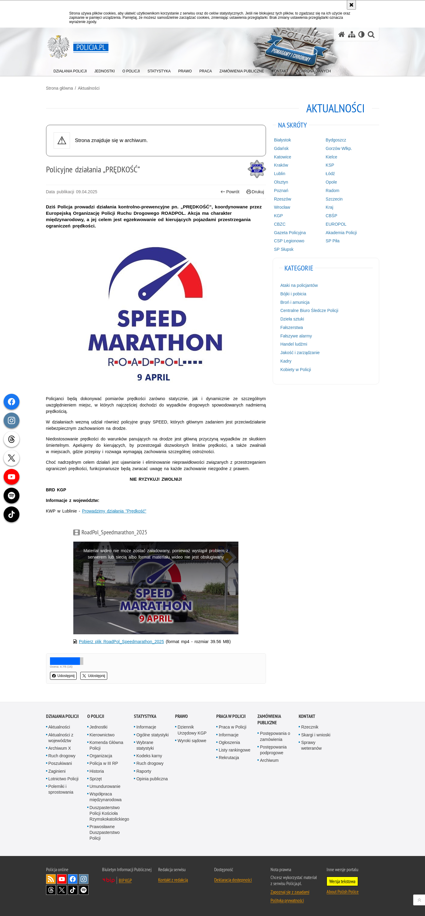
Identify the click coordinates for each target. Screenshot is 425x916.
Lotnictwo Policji (63, 778)
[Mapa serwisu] (351, 34)
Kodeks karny (149, 755)
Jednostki (99, 727)
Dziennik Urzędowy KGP (192, 730)
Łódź (330, 173)
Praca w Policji (231, 716)
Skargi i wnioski (315, 734)
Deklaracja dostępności (233, 880)
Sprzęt (96, 778)
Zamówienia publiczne (269, 719)
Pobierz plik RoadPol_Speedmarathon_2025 (121, 641)
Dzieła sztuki (292, 319)
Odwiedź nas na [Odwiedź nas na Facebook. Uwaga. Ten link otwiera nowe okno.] (73, 879)
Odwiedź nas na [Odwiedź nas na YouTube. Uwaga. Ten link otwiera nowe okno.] (62, 879)
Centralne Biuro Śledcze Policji (309, 310)
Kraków (281, 165)
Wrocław (282, 207)
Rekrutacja (229, 757)
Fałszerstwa (291, 327)
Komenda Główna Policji (106, 745)
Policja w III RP (104, 763)
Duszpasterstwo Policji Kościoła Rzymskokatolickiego (109, 813)
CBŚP (331, 215)
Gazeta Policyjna (290, 232)
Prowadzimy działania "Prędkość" (114, 511)
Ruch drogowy (62, 755)
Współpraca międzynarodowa (106, 797)
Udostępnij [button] (63, 676)
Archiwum (269, 760)
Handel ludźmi (293, 344)
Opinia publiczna (152, 778)
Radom (332, 190)
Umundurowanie (105, 786)
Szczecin (334, 199)
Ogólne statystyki (152, 734)
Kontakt (307, 716)
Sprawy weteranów (311, 745)
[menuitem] (70, 69)
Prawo (181, 716)
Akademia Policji (341, 232)
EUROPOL (336, 224)
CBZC (279, 224)
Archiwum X (59, 748)
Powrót (230, 191)
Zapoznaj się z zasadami (290, 892)
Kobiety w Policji (295, 369)
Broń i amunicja (295, 302)
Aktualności (89, 88)
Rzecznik (309, 727)
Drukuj (255, 191)
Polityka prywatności (287, 900)
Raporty (143, 771)
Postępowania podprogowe (273, 750)
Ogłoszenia (229, 742)
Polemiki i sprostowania (61, 789)
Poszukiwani (60, 763)
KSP (330, 165)
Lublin (279, 173)
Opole (331, 182)
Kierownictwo (102, 734)
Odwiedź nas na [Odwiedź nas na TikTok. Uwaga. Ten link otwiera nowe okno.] (73, 890)
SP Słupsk (283, 249)
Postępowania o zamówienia (275, 736)
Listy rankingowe (234, 750)
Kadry (285, 361)
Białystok (282, 140)
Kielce (331, 156)
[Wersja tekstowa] (361, 34)
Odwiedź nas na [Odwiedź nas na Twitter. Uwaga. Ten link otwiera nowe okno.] (62, 890)
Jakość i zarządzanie (300, 352)
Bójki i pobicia (293, 293)
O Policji (95, 716)
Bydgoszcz (336, 140)
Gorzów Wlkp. (339, 148)
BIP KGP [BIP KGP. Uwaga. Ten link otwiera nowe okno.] (125, 880)
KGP (278, 215)
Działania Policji (62, 716)
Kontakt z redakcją (173, 880)
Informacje (146, 727)
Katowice (282, 156)
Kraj (329, 207)
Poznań (281, 190)
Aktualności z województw (60, 737)
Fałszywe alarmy (296, 336)
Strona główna (59, 88)
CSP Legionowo (289, 240)
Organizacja (101, 755)
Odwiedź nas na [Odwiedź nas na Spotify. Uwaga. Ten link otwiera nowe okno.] (83, 890)
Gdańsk (281, 148)
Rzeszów (282, 199)
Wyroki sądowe (192, 740)
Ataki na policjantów (299, 285)
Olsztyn (281, 182)
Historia (97, 771)
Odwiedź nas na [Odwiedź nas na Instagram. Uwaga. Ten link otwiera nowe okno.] (83, 879)
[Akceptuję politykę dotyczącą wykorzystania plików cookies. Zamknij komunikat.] (351, 5)
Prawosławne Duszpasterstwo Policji (105, 832)
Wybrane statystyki (145, 745)
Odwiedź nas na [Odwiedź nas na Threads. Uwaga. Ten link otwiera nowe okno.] (51, 890)
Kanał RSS (51, 879)
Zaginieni (57, 771)
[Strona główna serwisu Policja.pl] (341, 34)
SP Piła (333, 240)
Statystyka (145, 716)
